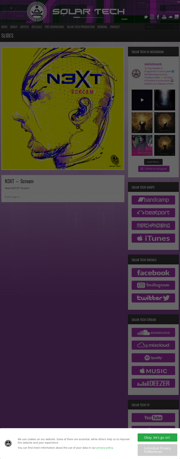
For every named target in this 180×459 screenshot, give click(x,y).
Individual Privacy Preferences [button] (157, 450)
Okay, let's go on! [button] (157, 438)
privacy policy (105, 448)
